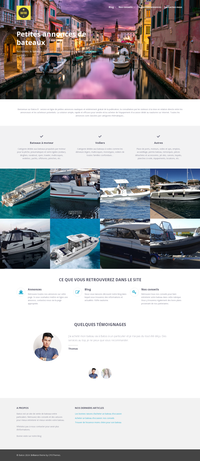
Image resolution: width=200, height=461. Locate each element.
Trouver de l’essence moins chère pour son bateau (98, 422)
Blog (88, 289)
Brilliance (35, 455)
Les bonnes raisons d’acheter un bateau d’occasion (98, 413)
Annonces (35, 289)
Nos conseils (150, 289)
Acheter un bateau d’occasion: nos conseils (94, 418)
